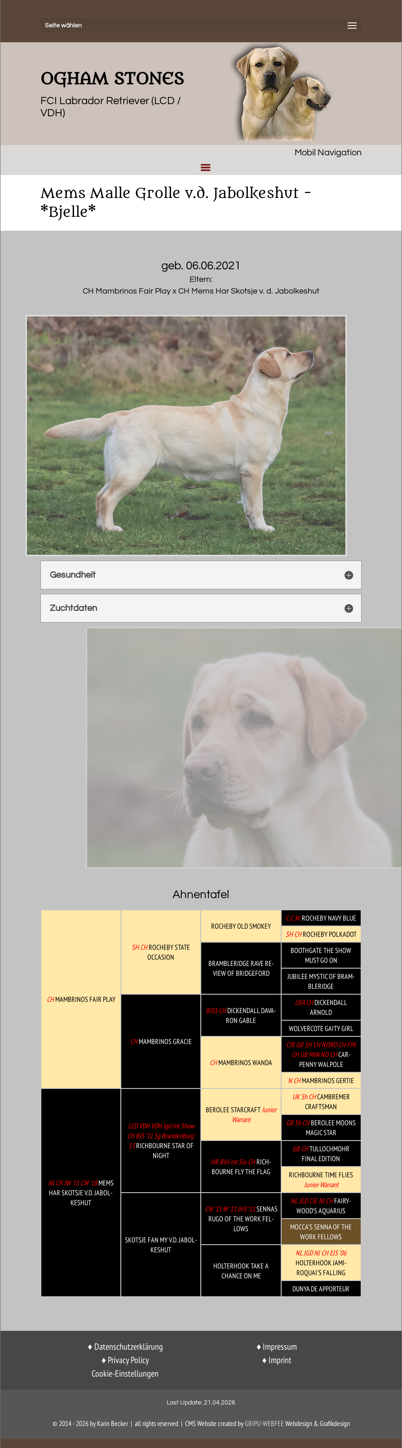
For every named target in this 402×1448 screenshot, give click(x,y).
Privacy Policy (128, 1360)
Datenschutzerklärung (128, 1346)
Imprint (280, 1360)
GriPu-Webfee (264, 1423)
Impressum (280, 1346)
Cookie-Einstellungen (125, 1373)
